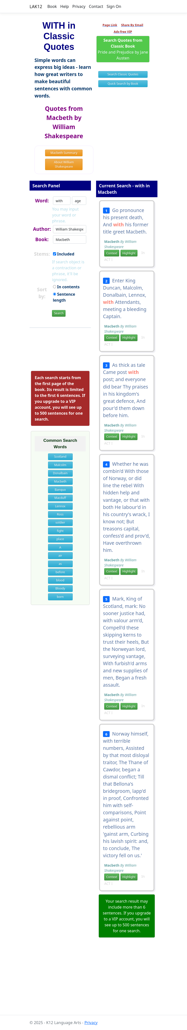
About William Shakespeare (64, 164)
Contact (96, 6)
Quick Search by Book (123, 83)
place (60, 539)
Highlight (129, 253)
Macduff (60, 498)
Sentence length (64, 297)
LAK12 (36, 6)
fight (60, 531)
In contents (66, 287)
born (60, 597)
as (60, 564)
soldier (60, 522)
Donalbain (60, 473)
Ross (60, 514)
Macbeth (60, 481)
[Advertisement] (93, 980)
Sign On (114, 6)
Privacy (78, 6)
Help (64, 6)
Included (63, 254)
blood (60, 580)
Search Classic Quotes (122, 74)
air (60, 555)
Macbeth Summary (64, 153)
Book (52, 6)
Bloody (60, 588)
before (60, 572)
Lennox (60, 506)
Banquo (60, 489)
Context (111, 253)
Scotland (60, 456)
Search (59, 313)
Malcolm (60, 465)
